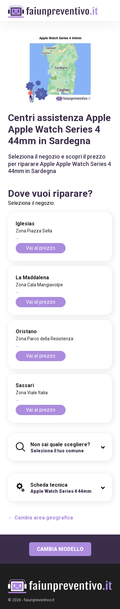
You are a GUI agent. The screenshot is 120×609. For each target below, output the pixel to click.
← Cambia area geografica (40, 518)
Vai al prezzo (40, 248)
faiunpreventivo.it (39, 600)
